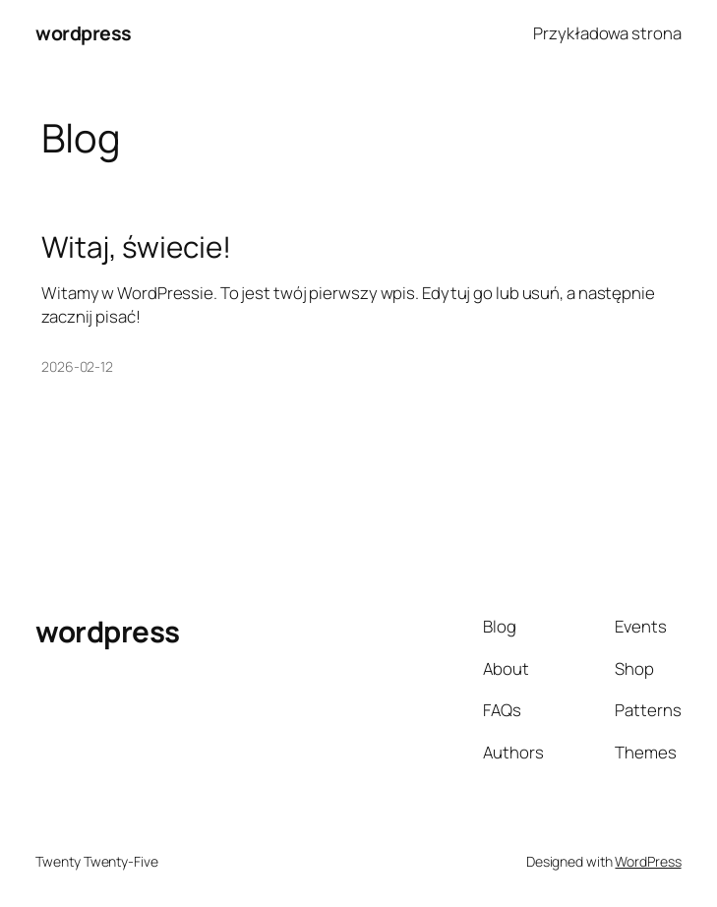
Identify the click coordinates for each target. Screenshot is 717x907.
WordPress (648, 861)
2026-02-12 (77, 366)
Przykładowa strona (607, 33)
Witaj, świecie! (136, 246)
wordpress (83, 33)
